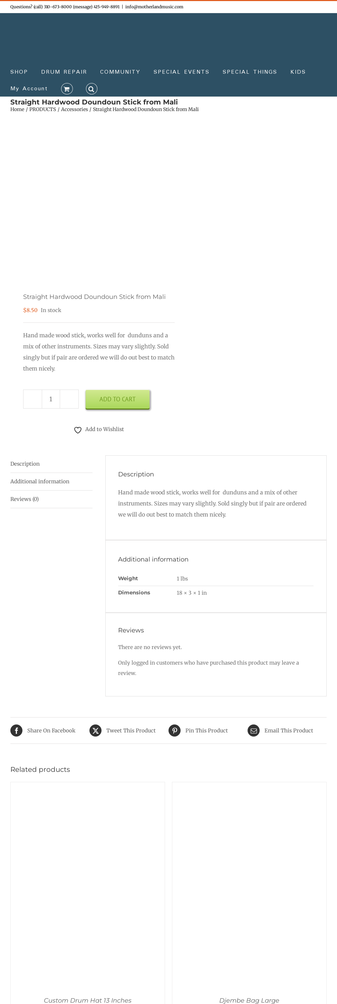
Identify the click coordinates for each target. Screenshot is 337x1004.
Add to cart (117, 399)
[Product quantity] (51, 399)
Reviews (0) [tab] (24, 499)
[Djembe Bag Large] (249, 789)
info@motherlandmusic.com (154, 6)
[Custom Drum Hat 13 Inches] (88, 789)
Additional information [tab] (39, 481)
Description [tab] (25, 463)
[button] (92, 88)
